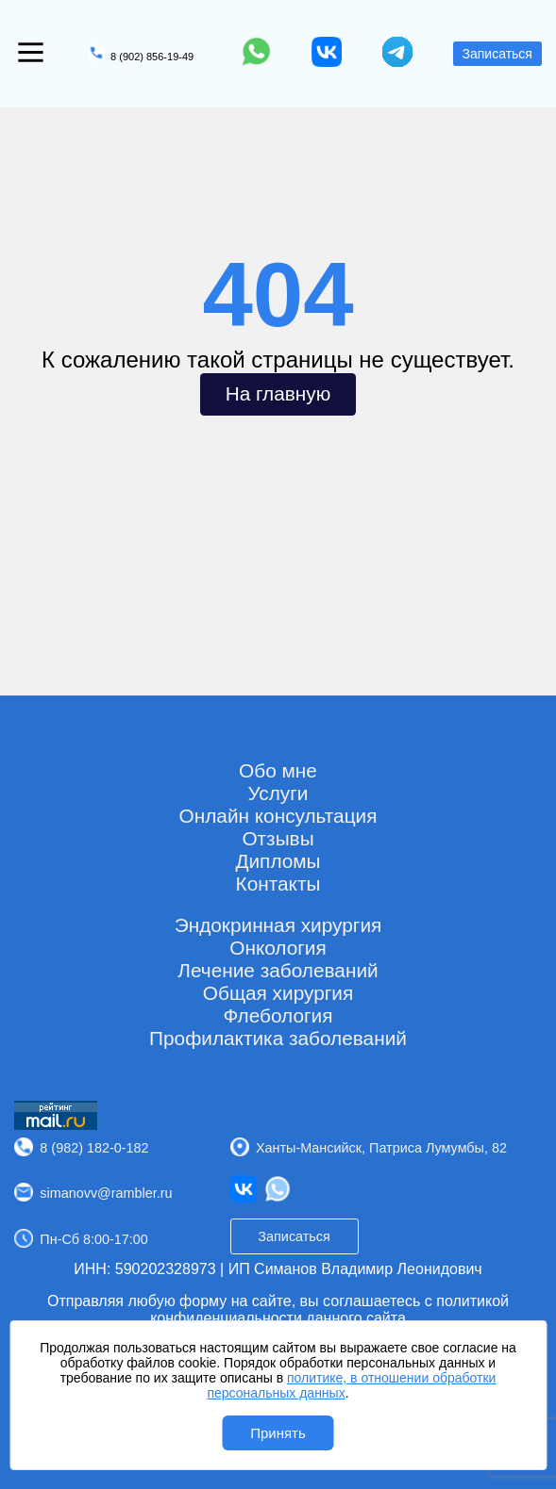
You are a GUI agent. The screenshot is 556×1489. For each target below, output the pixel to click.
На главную (278, 393)
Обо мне (278, 770)
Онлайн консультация (278, 815)
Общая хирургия (278, 993)
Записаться (497, 53)
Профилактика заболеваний (278, 1038)
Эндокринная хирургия (278, 925)
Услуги (278, 793)
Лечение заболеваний (277, 970)
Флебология (277, 1015)
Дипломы (277, 861)
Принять (278, 1433)
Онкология (278, 947)
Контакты (278, 883)
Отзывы (277, 838)
